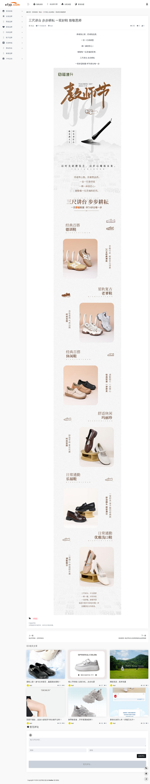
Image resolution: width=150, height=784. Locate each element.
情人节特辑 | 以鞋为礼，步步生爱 (81, 682)
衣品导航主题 (42, 780)
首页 (29, 12)
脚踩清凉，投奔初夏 (118, 682)
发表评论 (141, 756)
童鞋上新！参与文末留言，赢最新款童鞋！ (43, 682)
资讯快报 (35, 12)
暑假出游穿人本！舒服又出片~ (122, 720)
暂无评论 (34, 727)
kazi (50, 26)
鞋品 (40, 12)
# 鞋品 (35, 618)
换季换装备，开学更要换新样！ (80, 720)
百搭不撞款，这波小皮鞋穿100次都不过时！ (44, 720)
